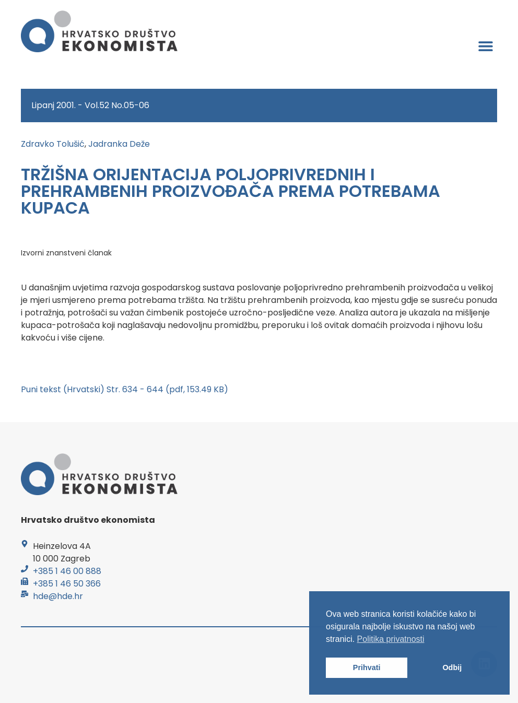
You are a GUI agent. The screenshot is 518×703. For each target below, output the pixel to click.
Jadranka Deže (119, 144)
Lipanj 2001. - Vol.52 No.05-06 (90, 105)
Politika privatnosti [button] (391, 639)
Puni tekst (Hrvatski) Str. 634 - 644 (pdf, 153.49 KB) (124, 389)
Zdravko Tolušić (53, 144)
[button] (485, 45)
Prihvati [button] (367, 667)
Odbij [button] (452, 667)
